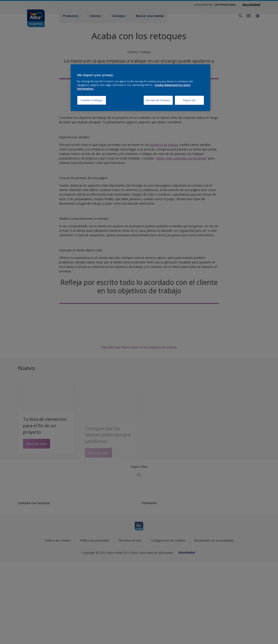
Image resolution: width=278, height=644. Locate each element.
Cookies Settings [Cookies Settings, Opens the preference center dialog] (91, 100)
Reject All (189, 100)
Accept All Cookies (158, 100)
